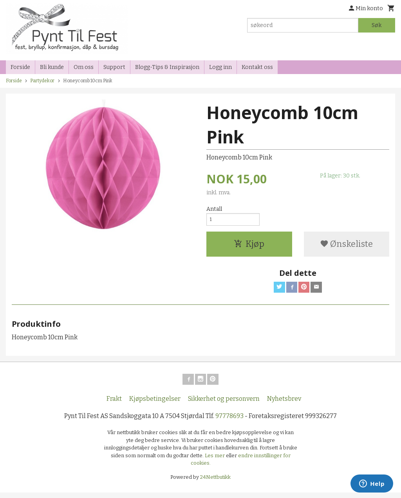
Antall (214, 209)
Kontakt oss (257, 67)
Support (114, 67)
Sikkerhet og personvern (224, 404)
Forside (20, 67)
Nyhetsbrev (284, 404)
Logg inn (220, 67)
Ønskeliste (346, 246)
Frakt (114, 404)
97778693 (229, 421)
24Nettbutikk (215, 482)
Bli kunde (52, 67)
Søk (376, 25)
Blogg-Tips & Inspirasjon (167, 67)
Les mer (215, 461)
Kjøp (249, 246)
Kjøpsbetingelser (155, 404)
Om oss (84, 67)
